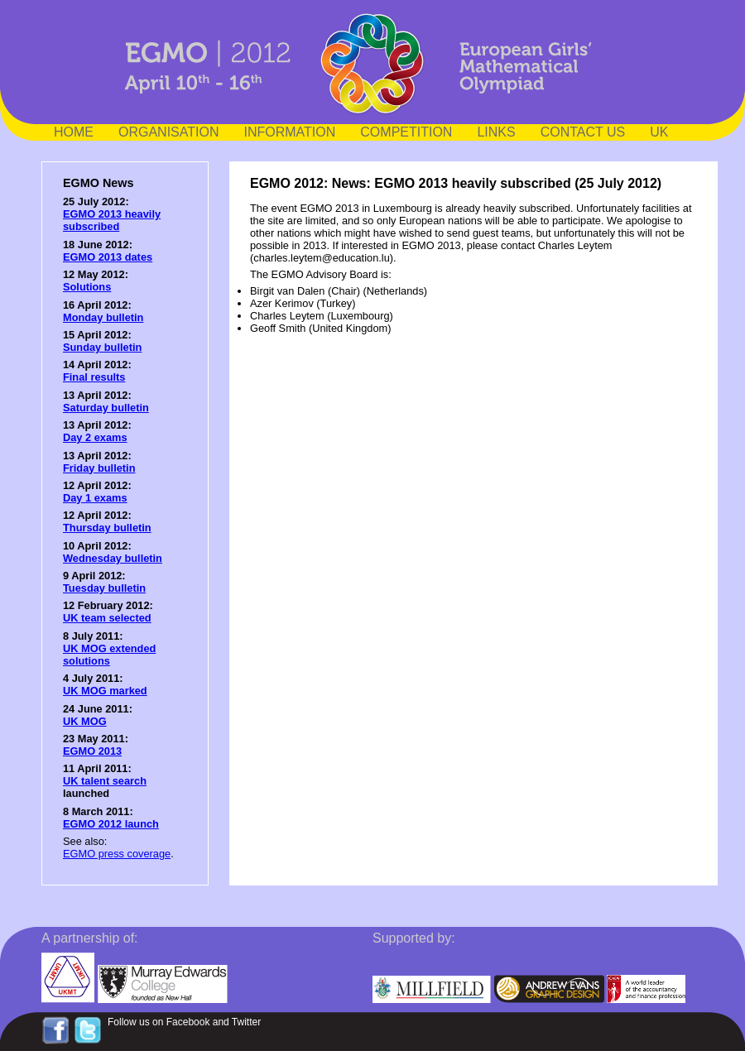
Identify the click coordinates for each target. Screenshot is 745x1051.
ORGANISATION (168, 132)
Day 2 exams (95, 437)
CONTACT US (583, 132)
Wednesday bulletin (112, 558)
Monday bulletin (103, 317)
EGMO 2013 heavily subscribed (112, 220)
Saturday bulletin (106, 407)
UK (659, 132)
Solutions (87, 287)
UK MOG (85, 721)
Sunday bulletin (102, 347)
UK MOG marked (105, 690)
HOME (74, 132)
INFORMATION (290, 132)
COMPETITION (406, 132)
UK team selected (107, 618)
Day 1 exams (95, 498)
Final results (94, 377)
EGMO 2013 (92, 751)
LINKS (496, 132)
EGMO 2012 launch (111, 824)
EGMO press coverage (117, 853)
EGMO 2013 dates (107, 257)
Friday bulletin (99, 468)
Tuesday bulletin (104, 588)
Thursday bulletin (107, 527)
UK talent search (105, 781)
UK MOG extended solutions (109, 654)
